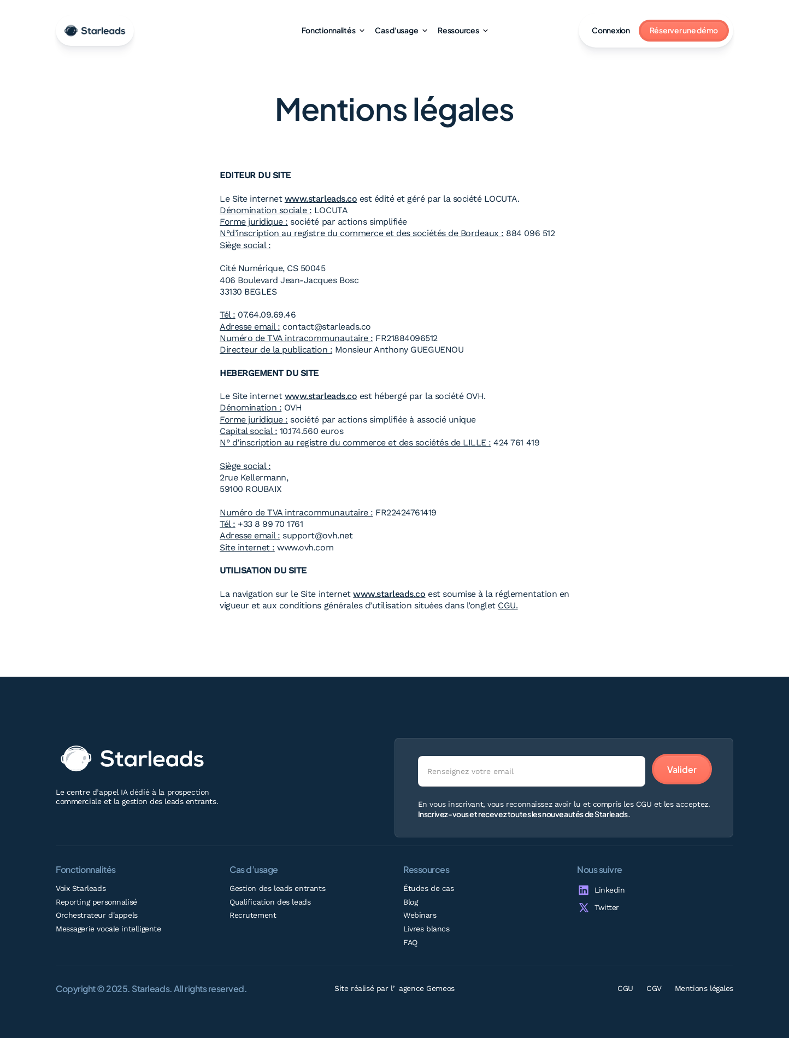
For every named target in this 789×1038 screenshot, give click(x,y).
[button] (333, 31)
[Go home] (132, 758)
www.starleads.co (321, 198)
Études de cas (428, 888)
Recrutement (252, 915)
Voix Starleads (80, 888)
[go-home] (94, 30)
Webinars (420, 915)
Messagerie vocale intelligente (108, 928)
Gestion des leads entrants (277, 888)
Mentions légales (704, 988)
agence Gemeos (427, 988)
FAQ (410, 942)
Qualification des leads (269, 902)
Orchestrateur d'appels (97, 915)
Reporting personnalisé (96, 902)
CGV (654, 988)
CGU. (507, 605)
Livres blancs (426, 928)
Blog (410, 902)
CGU (625, 988)
